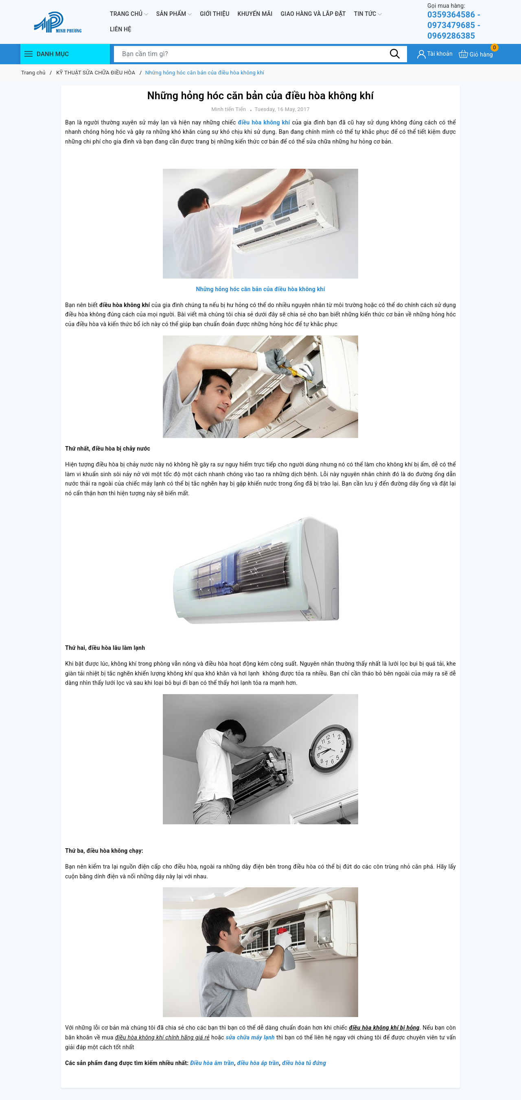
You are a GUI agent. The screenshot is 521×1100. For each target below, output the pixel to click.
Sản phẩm (174, 14)
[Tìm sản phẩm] (260, 54)
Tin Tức (368, 14)
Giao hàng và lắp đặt (313, 14)
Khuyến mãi (255, 14)
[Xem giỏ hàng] (476, 54)
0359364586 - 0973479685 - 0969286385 (464, 21)
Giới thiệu (214, 14)
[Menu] (28, 53)
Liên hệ (120, 29)
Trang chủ (129, 14)
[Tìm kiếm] (395, 54)
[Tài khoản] (435, 54)
